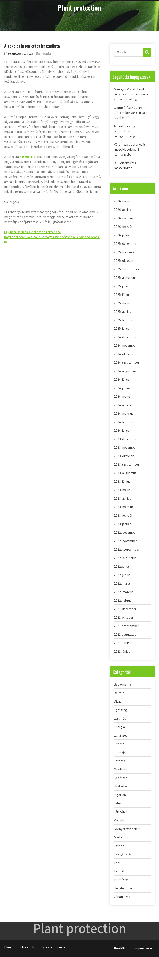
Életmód (120, 718)
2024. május (122, 396)
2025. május (122, 303)
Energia (119, 727)
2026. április (122, 209)
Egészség (120, 710)
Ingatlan (47, 53)
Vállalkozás (122, 897)
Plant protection (79, 7)
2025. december (125, 243)
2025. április (122, 311)
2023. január (122, 524)
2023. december (125, 439)
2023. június (122, 481)
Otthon (119, 846)
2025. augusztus (125, 277)
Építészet (120, 735)
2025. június (122, 294)
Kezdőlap (121, 948)
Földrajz (119, 752)
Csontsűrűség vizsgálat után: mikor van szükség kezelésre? (130, 112)
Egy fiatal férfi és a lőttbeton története (32, 232)
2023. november (125, 447)
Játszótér (120, 812)
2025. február (123, 320)
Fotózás (119, 761)
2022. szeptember (126, 549)
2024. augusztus (125, 371)
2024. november (125, 345)
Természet (121, 880)
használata (27, 157)
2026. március (123, 218)
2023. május (122, 490)
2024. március (123, 413)
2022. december (125, 532)
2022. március (124, 592)
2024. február (123, 422)
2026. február (123, 226)
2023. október (124, 456)
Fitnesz (119, 744)
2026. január (122, 235)
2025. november (125, 252)
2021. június (122, 651)
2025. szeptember (126, 269)
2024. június (122, 388)
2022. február (123, 600)
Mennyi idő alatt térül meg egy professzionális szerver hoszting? (131, 94)
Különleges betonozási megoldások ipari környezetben (130, 149)
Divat (117, 701)
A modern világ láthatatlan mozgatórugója (125, 131)
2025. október (124, 260)
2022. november (125, 541)
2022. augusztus (125, 558)
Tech (117, 863)
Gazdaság (121, 769)
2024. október (124, 354)
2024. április (122, 405)
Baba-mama (122, 684)
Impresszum (143, 948)
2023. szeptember (126, 464)
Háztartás (121, 786)
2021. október (123, 617)
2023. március (123, 507)
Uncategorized (124, 888)
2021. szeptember (126, 626)
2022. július (122, 566)
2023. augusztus (125, 473)
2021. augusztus (125, 634)
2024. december (125, 337)
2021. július (121, 643)
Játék (118, 803)
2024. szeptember (126, 362)
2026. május (122, 201)
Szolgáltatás (123, 854)
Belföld (119, 693)
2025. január (122, 328)
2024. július (121, 379)
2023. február (123, 515)
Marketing (121, 837)
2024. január (122, 430)
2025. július (121, 286)
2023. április (122, 498)
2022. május (122, 583)
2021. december (125, 609)
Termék (119, 871)
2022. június (122, 575)
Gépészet (120, 778)
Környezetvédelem (127, 829)
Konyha (119, 820)
